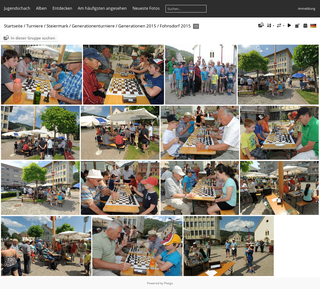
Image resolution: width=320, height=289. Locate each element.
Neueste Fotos (146, 8)
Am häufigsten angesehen (102, 8)
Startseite (13, 26)
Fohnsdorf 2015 (175, 26)
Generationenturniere (93, 26)
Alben (41, 8)
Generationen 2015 (137, 26)
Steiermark (57, 26)
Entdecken (62, 8)
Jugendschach (17, 8)
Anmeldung (306, 8)
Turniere (34, 26)
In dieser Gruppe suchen (33, 37)
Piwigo (168, 283)
